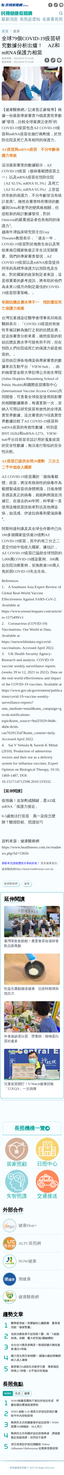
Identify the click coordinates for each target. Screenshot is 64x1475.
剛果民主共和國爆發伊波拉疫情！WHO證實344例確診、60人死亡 (35, 1424)
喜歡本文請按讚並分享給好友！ (21, 863)
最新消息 (9, 19)
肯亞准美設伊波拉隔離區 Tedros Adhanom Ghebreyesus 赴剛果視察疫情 (34, 1446)
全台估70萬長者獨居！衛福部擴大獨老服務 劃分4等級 (35, 1346)
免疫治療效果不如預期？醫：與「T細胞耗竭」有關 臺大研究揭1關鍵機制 (35, 1336)
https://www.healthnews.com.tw (34, 869)
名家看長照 (52, 19)
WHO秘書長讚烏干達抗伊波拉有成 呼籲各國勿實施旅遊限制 (35, 1402)
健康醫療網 (11, 883)
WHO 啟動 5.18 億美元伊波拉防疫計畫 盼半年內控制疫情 (35, 1413)
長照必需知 (30, 19)
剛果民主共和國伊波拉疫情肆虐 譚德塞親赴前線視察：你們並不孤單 (35, 1435)
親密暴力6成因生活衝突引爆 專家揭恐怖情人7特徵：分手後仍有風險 (35, 1368)
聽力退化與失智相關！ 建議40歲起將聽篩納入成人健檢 (36, 1357)
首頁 (5, 31)
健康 (16, 31)
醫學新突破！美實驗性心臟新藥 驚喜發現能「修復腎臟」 (35, 1325)
